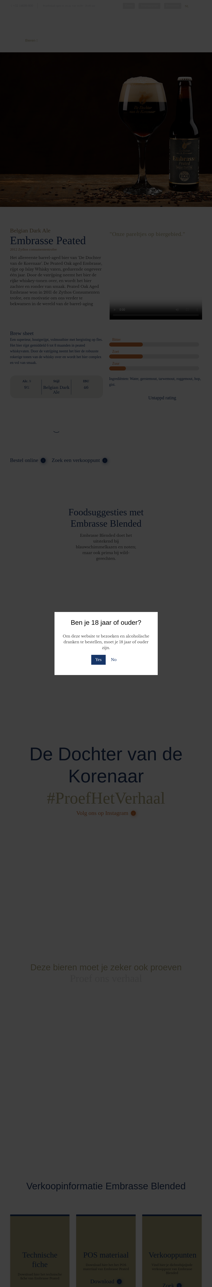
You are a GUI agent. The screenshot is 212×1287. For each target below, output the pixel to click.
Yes (98, 660)
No (113, 660)
